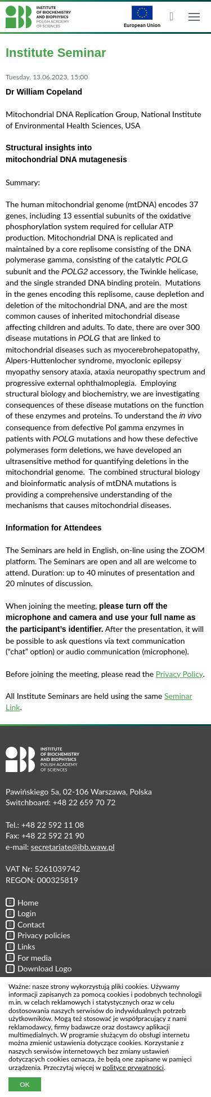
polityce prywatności (133, 1067)
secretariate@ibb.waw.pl (73, 846)
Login (21, 913)
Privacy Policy (179, 674)
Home (22, 902)
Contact (25, 924)
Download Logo (39, 968)
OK (25, 1084)
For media (29, 957)
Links (20, 946)
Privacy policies (38, 935)
